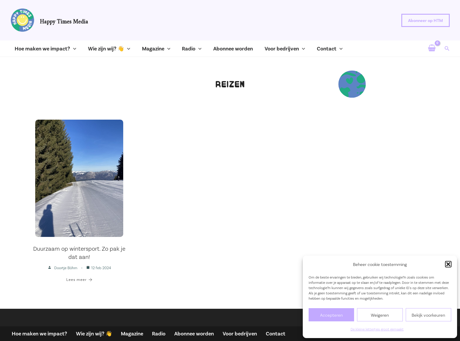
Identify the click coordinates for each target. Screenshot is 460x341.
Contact (275, 333)
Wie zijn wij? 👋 (94, 333)
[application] (70, 48)
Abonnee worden (194, 333)
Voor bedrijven (240, 333)
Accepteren (331, 315)
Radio (158, 333)
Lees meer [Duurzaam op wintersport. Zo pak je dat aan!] (79, 279)
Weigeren (380, 315)
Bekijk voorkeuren (428, 315)
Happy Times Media (64, 20)
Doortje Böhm (65, 267)
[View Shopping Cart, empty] (431, 48)
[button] (448, 264)
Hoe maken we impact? (39, 333)
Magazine (132, 333)
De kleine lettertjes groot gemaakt (377, 329)
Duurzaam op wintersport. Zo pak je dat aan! (79, 252)
